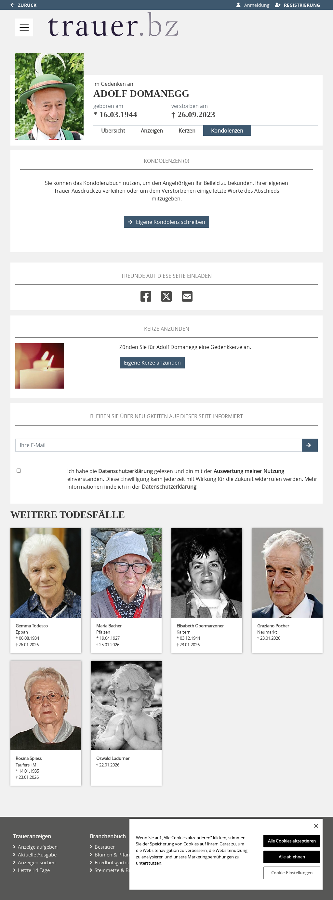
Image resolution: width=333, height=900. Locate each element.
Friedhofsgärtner (113, 862)
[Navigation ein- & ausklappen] (24, 27)
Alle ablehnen (292, 857)
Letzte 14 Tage (34, 870)
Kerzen (187, 130)
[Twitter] (166, 295)
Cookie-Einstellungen (292, 873)
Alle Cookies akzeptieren (292, 841)
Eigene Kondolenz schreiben (166, 221)
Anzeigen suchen (37, 862)
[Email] (187, 295)
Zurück (23, 5)
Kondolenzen (227, 130)
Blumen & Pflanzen (116, 854)
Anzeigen (152, 130)
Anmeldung (252, 5)
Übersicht (113, 130)
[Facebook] (145, 295)
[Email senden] (158, 445)
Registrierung (297, 5)
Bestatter (105, 846)
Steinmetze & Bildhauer (121, 870)
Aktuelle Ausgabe (37, 854)
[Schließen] (316, 826)
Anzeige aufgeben (38, 846)
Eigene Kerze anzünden (152, 362)
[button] (310, 445)
